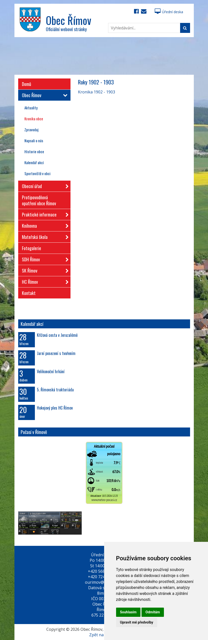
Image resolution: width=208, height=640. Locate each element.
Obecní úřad (44, 185)
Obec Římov (44, 95)
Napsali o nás (33, 140)
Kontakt (29, 293)
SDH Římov (44, 258)
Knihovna (44, 225)
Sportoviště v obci (37, 173)
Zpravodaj (31, 129)
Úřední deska (169, 11)
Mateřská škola (44, 236)
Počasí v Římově (34, 432)
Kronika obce (33, 118)
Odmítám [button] (152, 612)
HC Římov (44, 281)
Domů (26, 84)
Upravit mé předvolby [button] (136, 622)
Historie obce (34, 151)
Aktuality (31, 107)
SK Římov (44, 270)
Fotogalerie (31, 248)
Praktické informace (44, 214)
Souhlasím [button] (128, 612)
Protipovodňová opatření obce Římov (39, 200)
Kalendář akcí (34, 162)
